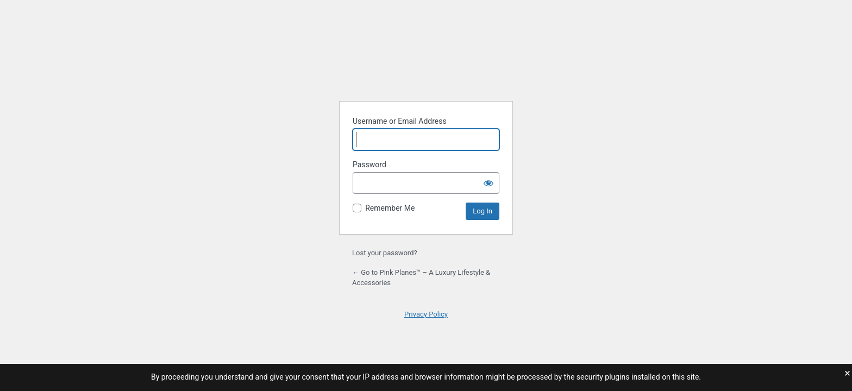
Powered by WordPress (426, 65)
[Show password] (488, 183)
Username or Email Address (400, 121)
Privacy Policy (426, 314)
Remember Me (390, 208)
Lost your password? (384, 253)
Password (369, 164)
